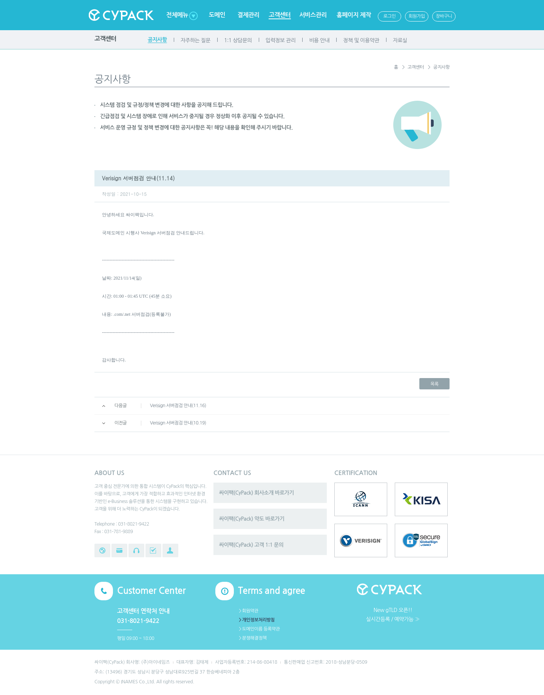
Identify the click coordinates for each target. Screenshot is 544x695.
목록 (434, 384)
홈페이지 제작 (354, 15)
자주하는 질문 (195, 40)
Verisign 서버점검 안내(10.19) (178, 423)
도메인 (217, 15)
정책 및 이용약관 (361, 40)
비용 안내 (319, 40)
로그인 (389, 16)
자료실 (400, 40)
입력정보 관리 (280, 40)
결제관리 (248, 15)
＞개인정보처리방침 (256, 620)
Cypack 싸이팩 (121, 15)
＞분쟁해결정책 (252, 638)
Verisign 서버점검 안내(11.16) (178, 405)
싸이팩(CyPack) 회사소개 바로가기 (256, 492)
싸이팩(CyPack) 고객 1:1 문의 (251, 544)
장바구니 (444, 16)
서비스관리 (313, 15)
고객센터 (280, 15)
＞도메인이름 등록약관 (259, 629)
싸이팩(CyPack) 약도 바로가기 (251, 518)
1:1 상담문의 (238, 40)
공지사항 (157, 39)
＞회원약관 (248, 611)
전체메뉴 (177, 15)
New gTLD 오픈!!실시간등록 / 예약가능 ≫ (393, 614)
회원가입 (416, 16)
